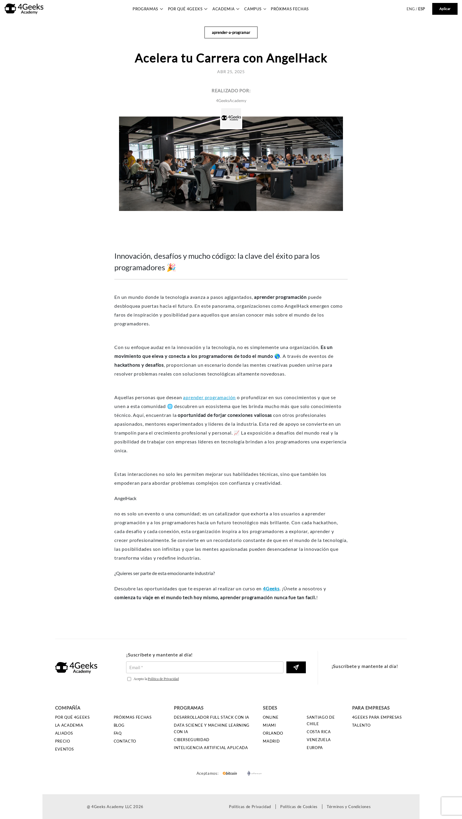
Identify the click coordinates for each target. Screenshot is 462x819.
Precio (62, 741)
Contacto (125, 741)
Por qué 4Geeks (72, 717)
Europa (315, 747)
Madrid (271, 741)
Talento (361, 725)
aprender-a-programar (231, 32)
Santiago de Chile (321, 720)
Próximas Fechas (290, 8)
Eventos (64, 749)
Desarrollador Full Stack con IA (211, 717)
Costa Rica (319, 731)
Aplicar (445, 8)
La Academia (69, 725)
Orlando (273, 733)
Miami (269, 725)
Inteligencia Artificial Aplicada (211, 747)
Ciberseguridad (191, 739)
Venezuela (319, 739)
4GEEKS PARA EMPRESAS (377, 717)
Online (270, 717)
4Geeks (271, 588)
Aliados (64, 733)
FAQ (118, 733)
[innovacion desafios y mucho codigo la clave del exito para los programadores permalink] (113, 247)
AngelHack (125, 498)
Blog (119, 725)
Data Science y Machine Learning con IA (212, 728)
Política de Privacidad (163, 679)
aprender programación (209, 397)
